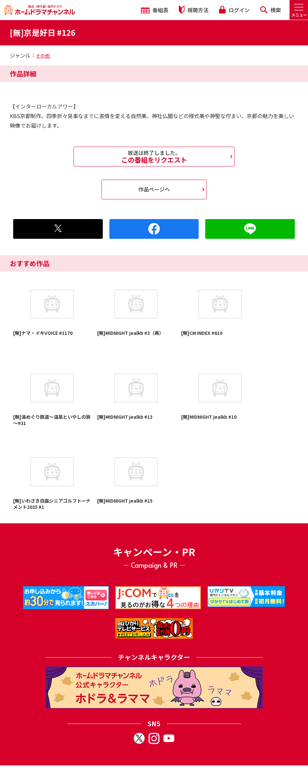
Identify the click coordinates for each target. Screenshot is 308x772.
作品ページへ (154, 189)
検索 (270, 10)
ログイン (234, 10)
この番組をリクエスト (154, 156)
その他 (43, 55)
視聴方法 (194, 10)
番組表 (154, 10)
